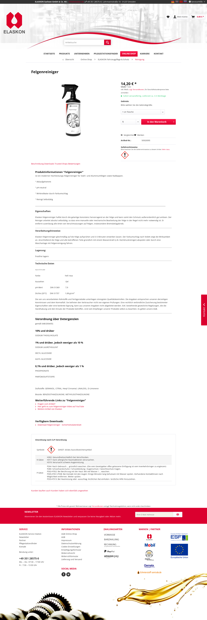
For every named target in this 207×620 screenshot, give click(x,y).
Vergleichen (127, 135)
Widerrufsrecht (68, 553)
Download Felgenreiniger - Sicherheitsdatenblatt (58, 425)
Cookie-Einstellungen (70, 546)
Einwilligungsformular (71, 550)
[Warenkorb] (197, 17)
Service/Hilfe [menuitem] (196, 1)
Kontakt (22, 546)
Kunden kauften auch (41, 490)
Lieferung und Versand (71, 559)
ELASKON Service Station (30, 534)
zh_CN (181, 1)
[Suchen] (107, 42)
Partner (22, 540)
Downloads (49, 163)
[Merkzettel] (168, 17)
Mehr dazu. (166, 149)
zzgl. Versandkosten (136, 89)
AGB (63, 537)
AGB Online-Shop (69, 534)
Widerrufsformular (69, 556)
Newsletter (24, 537)
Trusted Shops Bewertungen (67, 163)
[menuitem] (87, 44)
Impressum (66, 540)
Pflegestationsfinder (28, 543)
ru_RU (185, 1)
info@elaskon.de (76, 1)
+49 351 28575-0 (94, 1)
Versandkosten (97, 506)
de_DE (172, 1)
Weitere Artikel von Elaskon (48, 409)
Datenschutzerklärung (71, 543)
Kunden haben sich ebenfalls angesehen (69, 490)
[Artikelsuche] (87, 42)
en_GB (177, 1)
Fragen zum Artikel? (45, 404)
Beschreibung (37, 163)
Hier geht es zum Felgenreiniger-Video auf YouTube (59, 406)
